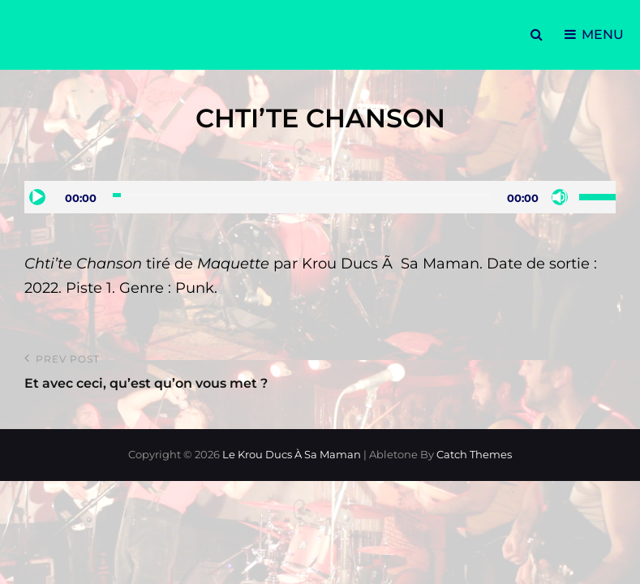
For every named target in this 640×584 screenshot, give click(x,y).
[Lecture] (37, 197)
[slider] (302, 195)
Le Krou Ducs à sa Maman (291, 454)
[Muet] (560, 197)
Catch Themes (474, 454)
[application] (320, 197)
